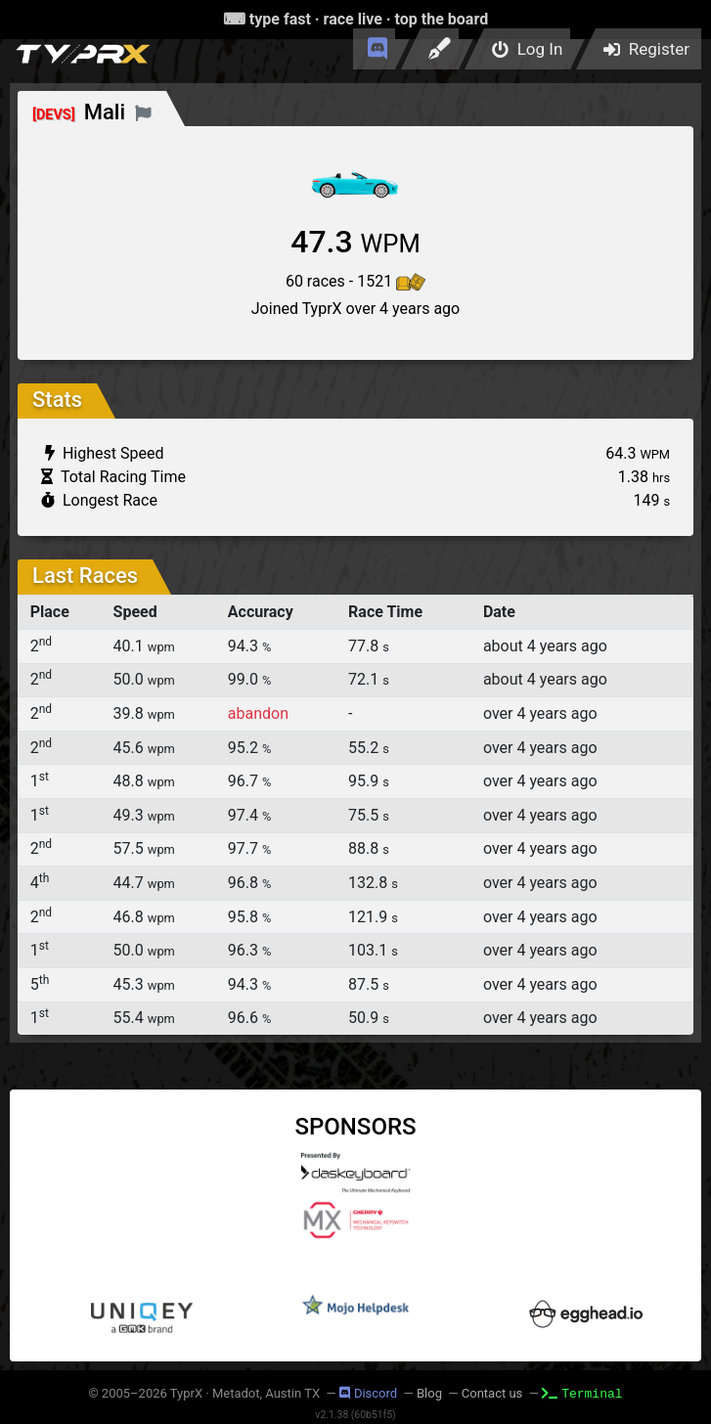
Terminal (582, 1393)
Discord (368, 1393)
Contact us (492, 1393)
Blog (429, 1393)
